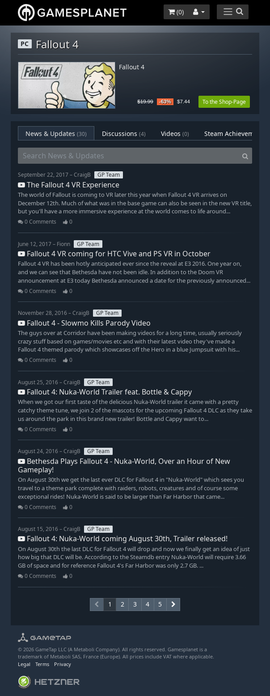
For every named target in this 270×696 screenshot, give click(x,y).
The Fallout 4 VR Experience (68, 185)
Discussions (124, 133)
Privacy (62, 664)
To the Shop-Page (224, 102)
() (176, 12)
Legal (24, 664)
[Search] (245, 156)
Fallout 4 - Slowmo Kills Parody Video (84, 323)
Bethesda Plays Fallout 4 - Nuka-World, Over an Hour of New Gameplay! (124, 465)
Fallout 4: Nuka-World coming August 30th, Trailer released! (123, 538)
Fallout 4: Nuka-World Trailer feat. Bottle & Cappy (105, 392)
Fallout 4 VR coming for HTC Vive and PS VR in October (114, 254)
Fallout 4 (131, 67)
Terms (42, 664)
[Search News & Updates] (128, 156)
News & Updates (56, 133)
